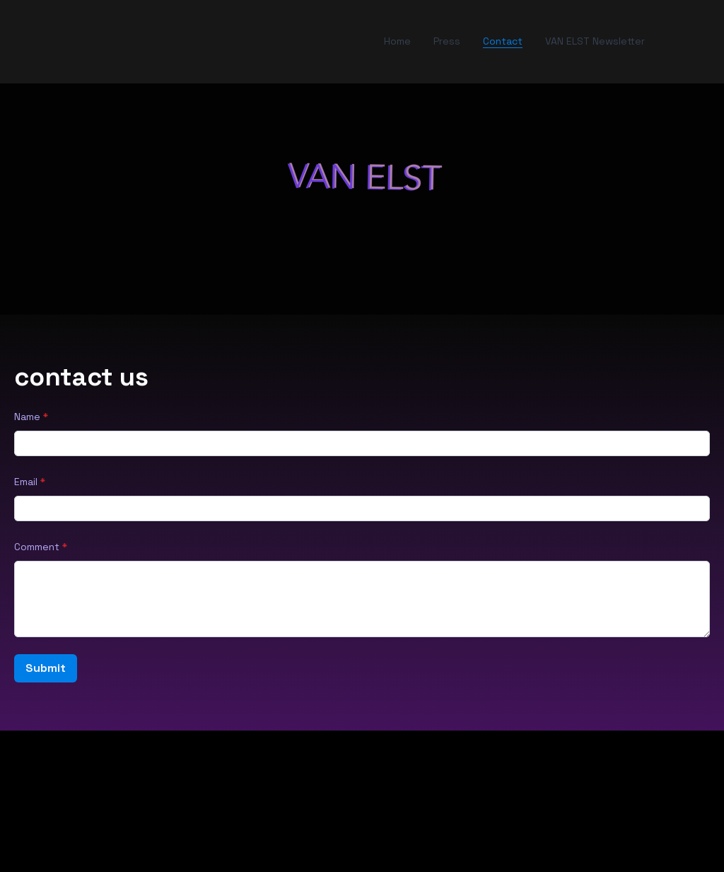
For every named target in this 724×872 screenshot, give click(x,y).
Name (27, 416)
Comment (36, 546)
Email (25, 481)
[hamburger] (51, 42)
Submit (45, 668)
